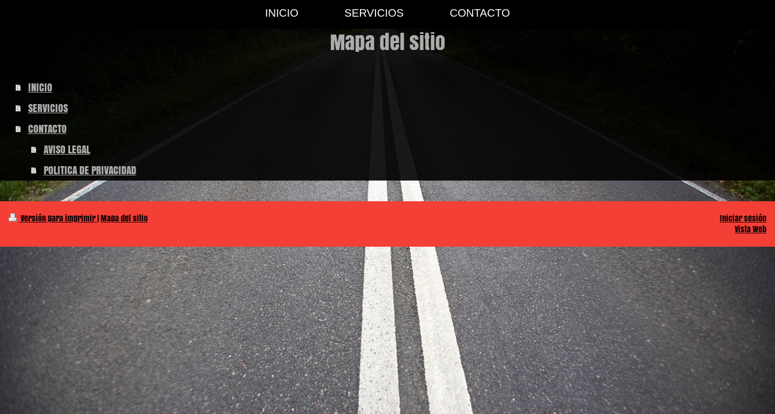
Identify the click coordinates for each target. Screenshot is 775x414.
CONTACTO (47, 128)
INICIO (40, 87)
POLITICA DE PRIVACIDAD (90, 170)
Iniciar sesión (743, 218)
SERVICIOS (48, 108)
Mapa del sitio (124, 218)
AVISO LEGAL (67, 149)
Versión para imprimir (53, 218)
